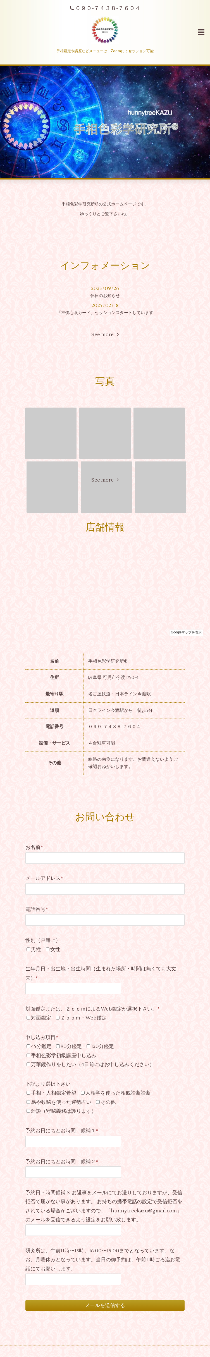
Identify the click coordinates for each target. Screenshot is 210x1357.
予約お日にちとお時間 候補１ (61, 1131)
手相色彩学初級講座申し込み (63, 1055)
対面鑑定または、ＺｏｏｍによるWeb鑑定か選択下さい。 (92, 1009)
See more (105, 334)
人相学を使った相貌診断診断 (118, 1093)
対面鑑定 (41, 1018)
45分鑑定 (41, 1046)
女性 (55, 949)
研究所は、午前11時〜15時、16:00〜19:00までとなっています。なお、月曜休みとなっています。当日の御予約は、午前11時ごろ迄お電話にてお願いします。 (102, 1260)
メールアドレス (44, 878)
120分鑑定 (102, 1046)
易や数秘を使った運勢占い (61, 1102)
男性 (36, 949)
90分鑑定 (71, 1046)
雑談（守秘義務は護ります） (63, 1111)
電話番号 (36, 909)
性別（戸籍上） (43, 940)
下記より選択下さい (48, 1084)
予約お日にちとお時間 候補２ (61, 1162)
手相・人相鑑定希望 (53, 1093)
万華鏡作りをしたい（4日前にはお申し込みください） (92, 1064)
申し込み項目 (41, 1037)
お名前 (34, 847)
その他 (108, 1102)
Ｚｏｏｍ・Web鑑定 (83, 1018)
